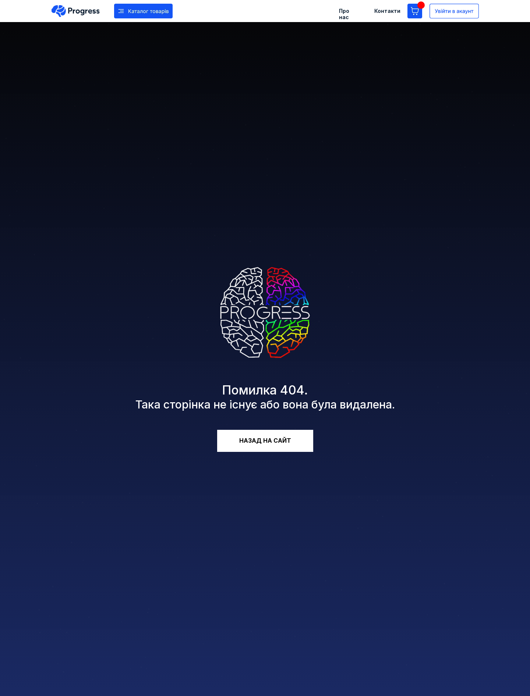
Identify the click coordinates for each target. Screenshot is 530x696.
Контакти (387, 11)
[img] (75, 11)
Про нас (344, 14)
